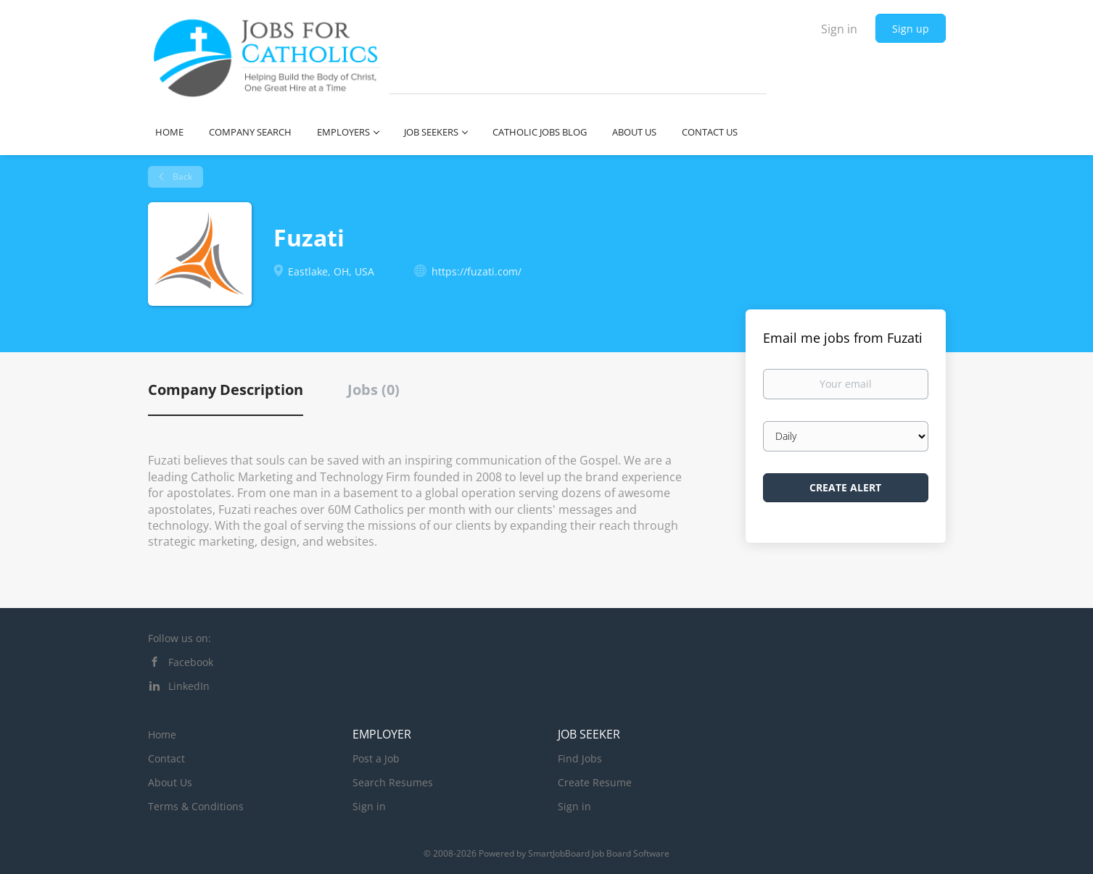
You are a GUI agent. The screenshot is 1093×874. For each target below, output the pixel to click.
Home (162, 734)
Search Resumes (392, 782)
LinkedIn (189, 686)
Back (181, 176)
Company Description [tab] (225, 389)
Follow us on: (179, 638)
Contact (166, 758)
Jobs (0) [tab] (373, 389)
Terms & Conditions (196, 806)
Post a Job (376, 758)
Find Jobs (580, 758)
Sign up (910, 29)
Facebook (190, 662)
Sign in (839, 29)
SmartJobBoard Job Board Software (598, 853)
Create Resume (595, 782)
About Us (170, 782)
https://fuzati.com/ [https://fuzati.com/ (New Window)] (476, 271)
